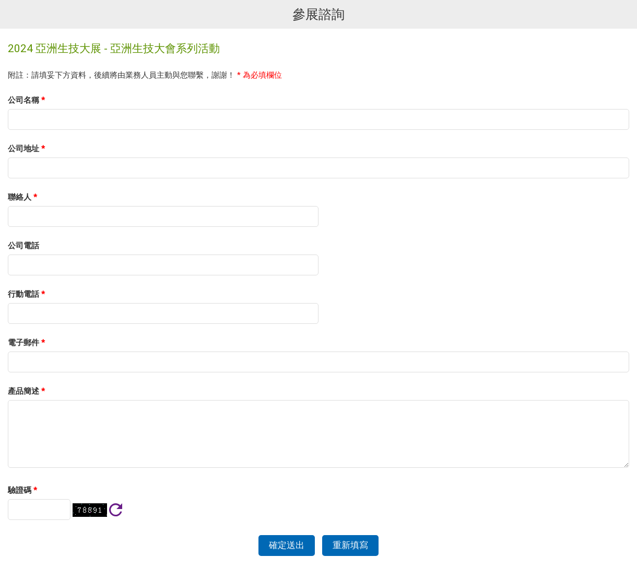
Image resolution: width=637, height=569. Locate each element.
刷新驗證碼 (115, 509)
